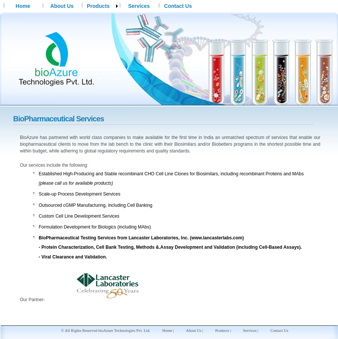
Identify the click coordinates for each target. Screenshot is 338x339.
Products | (223, 331)
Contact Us (178, 6)
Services (139, 6)
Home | (168, 331)
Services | (250, 331)
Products (98, 6)
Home (23, 6)
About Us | (194, 331)
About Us (62, 6)
